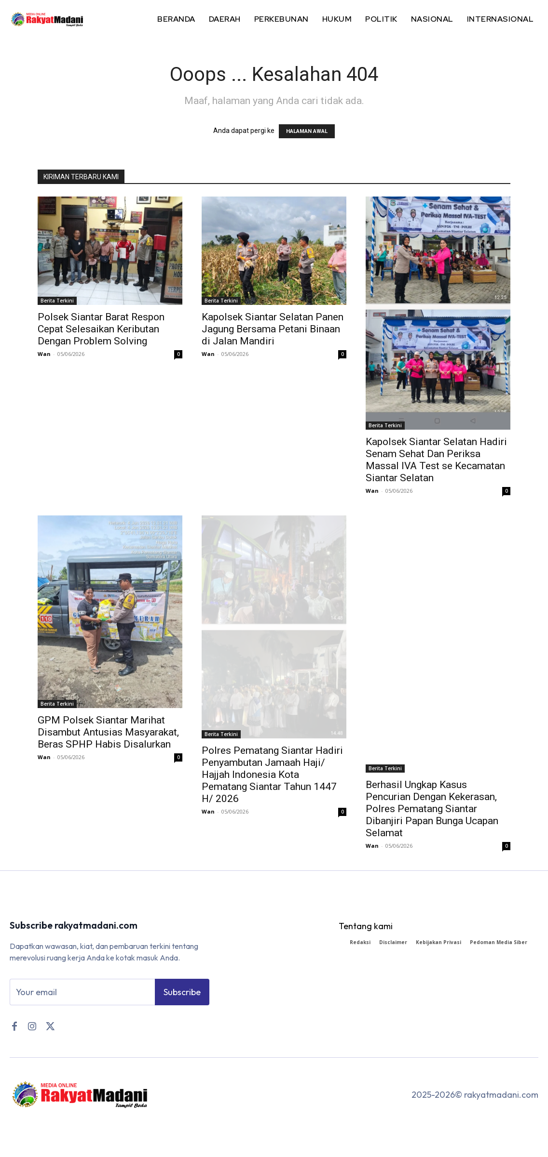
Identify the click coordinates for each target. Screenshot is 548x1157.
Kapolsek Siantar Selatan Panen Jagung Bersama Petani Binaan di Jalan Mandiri (272, 329)
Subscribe (182, 992)
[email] (82, 992)
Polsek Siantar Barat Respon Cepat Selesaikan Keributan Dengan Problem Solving (101, 329)
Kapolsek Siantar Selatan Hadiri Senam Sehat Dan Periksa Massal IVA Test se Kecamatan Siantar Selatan (436, 460)
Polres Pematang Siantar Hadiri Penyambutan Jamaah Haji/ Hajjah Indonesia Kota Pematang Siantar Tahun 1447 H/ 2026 (272, 774)
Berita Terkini (57, 300)
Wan (44, 353)
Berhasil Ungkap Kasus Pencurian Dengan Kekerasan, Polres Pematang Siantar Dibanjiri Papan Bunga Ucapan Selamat (432, 809)
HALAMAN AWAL (307, 131)
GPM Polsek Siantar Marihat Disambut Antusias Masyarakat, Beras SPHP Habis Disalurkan (108, 732)
